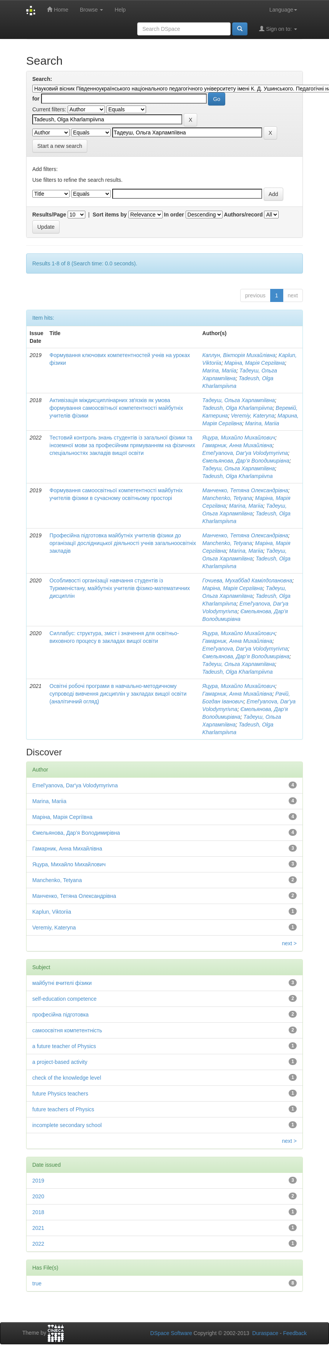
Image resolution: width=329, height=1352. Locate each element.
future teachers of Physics (63, 1109)
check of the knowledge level (66, 1078)
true (37, 1283)
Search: (42, 79)
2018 (38, 1212)
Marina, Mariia (219, 370)
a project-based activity (59, 1062)
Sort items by (110, 214)
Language (283, 10)
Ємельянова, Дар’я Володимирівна (245, 461)
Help (120, 10)
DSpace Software (171, 1333)
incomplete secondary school (67, 1125)
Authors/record (243, 214)
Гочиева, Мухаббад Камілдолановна (247, 580)
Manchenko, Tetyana (227, 498)
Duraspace (265, 1333)
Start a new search (59, 146)
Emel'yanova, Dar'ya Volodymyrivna (245, 453)
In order (174, 214)
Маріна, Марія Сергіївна (254, 363)
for (36, 99)
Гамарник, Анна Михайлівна (237, 445)
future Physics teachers (60, 1093)
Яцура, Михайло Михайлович (238, 437)
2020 (38, 1196)
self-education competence (64, 999)
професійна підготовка (60, 1014)
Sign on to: (278, 28)
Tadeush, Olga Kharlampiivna (237, 408)
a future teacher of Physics (64, 1046)
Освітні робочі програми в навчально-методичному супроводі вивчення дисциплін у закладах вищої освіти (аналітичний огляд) (118, 694)
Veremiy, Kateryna (253, 416)
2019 (38, 1181)
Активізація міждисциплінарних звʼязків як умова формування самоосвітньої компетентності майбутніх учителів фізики (116, 408)
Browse (91, 10)
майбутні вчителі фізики (62, 983)
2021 (38, 1228)
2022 (38, 1244)
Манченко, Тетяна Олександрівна (245, 490)
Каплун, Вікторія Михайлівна (238, 355)
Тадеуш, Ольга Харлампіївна (238, 400)
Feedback (295, 1333)
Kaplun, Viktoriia (51, 912)
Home (57, 9)
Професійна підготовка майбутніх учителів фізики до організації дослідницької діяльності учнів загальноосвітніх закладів (123, 543)
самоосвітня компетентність (67, 1030)
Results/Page (49, 214)
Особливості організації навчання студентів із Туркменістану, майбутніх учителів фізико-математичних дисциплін (120, 588)
